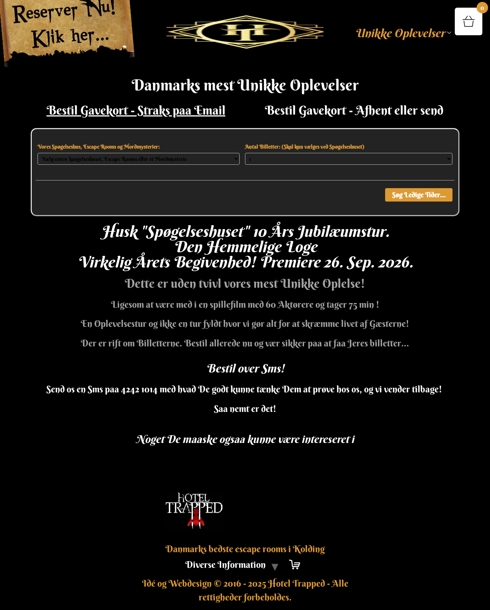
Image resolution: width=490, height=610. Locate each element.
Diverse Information (225, 564)
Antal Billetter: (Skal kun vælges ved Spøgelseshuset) (304, 146)
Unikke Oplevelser (403, 33)
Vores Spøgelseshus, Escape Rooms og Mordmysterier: (99, 146)
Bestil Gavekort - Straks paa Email (136, 110)
